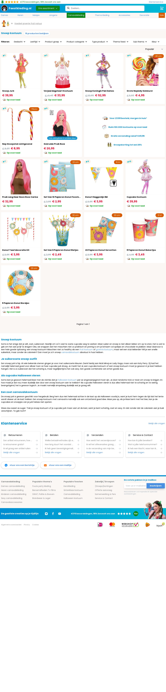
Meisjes (36, 15)
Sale (162, 15)
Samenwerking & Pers (105, 494)
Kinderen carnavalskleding (13, 494)
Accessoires (124, 15)
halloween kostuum (67, 380)
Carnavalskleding (76, 15)
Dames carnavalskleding (13, 486)
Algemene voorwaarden (11, 524)
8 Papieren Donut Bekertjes (141, 250)
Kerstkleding (69, 486)
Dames (4, 15)
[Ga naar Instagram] (46, 513)
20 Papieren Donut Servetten (100, 250)
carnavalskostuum (70, 352)
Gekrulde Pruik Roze (54, 144)
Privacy (27, 524)
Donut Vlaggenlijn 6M (96, 197)
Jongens (53, 15)
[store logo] (16, 8)
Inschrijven (156, 485)
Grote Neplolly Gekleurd (139, 91)
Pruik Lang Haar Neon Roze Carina (20, 197)
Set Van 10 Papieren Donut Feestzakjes (64, 197)
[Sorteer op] (154, 49)
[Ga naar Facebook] (53, 513)
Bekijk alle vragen (157, 423)
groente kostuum (104, 349)
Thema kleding (102, 15)
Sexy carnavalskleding (11, 498)
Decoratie (144, 15)
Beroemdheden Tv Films (44, 490)
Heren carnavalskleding (12, 490)
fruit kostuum (86, 349)
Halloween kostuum (73, 498)
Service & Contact (104, 498)
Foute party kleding (41, 486)
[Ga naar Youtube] (59, 513)
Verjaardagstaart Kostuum (58, 91)
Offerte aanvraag (103, 490)
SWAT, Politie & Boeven (43, 494)
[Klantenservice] (157, 2)
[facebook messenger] (19, 465)
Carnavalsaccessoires (11, 502)
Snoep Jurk (8, 91)
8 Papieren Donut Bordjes (15, 303)
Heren (20, 15)
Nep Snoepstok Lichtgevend (17, 144)
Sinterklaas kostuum (73, 490)
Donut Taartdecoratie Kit (15, 250)
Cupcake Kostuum (136, 197)
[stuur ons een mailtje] (57, 465)
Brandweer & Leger (41, 498)
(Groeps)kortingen (104, 486)
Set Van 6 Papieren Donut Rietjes (61, 250)
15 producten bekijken (37, 33)
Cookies (35, 524)
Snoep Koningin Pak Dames (99, 91)
